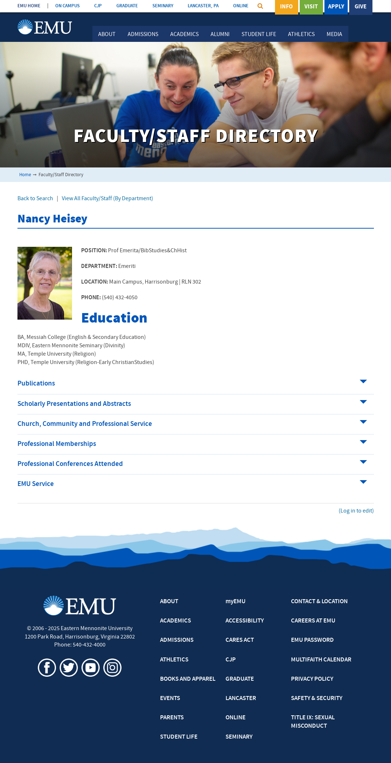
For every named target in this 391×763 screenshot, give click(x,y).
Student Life (259, 34)
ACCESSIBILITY (245, 621)
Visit (311, 7)
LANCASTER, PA (203, 6)
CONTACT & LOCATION (319, 601)
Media (334, 34)
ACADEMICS (175, 621)
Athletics (301, 34)
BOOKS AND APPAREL (187, 679)
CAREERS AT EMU (313, 621)
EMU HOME (28, 6)
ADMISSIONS (176, 640)
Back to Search (35, 199)
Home (25, 175)
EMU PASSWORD (312, 640)
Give (361, 7)
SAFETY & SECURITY (316, 698)
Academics (184, 34)
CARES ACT (240, 640)
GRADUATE (127, 6)
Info (286, 7)
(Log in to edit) (356, 511)
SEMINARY (162, 6)
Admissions (143, 34)
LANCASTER (241, 698)
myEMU (236, 601)
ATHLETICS (174, 660)
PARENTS (172, 718)
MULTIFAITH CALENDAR (321, 660)
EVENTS (170, 698)
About (107, 34)
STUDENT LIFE (179, 737)
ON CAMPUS (67, 6)
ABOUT (169, 601)
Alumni (220, 34)
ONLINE (240, 6)
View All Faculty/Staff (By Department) (107, 199)
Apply (336, 7)
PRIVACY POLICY (312, 679)
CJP (98, 6)
